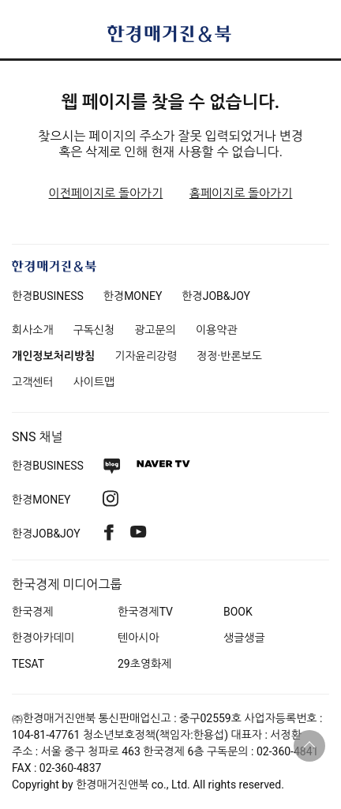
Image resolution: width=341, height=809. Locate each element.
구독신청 (94, 330)
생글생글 (244, 637)
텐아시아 (138, 637)
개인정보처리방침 (53, 356)
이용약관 (217, 330)
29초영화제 (144, 663)
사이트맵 (94, 382)
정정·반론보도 (229, 356)
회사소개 (33, 330)
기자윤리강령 (145, 356)
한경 (48, 296)
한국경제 (33, 611)
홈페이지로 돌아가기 (241, 193)
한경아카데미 (43, 637)
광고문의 (155, 330)
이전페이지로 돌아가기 (106, 193)
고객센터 (33, 382)
